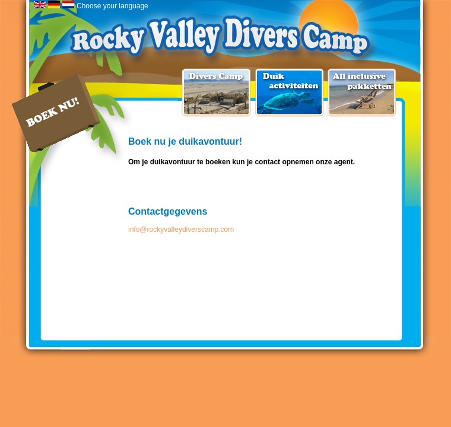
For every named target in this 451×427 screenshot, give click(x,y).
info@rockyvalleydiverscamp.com (181, 229)
